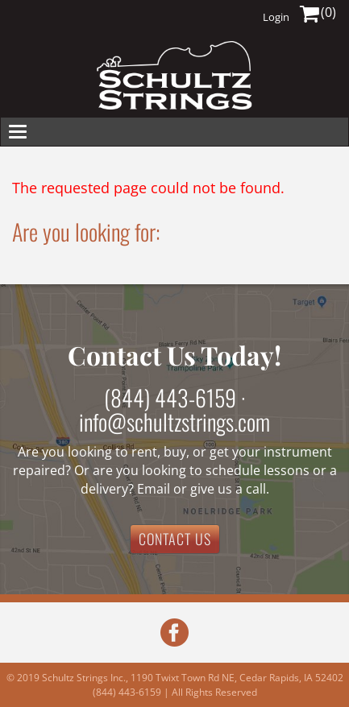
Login (276, 17)
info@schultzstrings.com (174, 421)
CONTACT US (175, 538)
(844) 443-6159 (170, 397)
